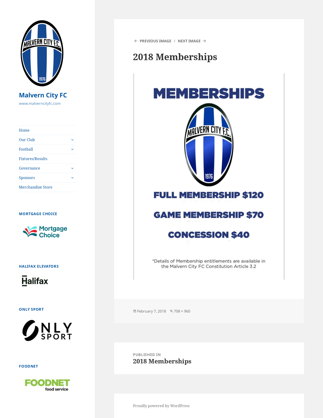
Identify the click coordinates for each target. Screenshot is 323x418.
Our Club (27, 139)
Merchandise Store (35, 187)
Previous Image (155, 40)
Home (24, 130)
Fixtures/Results (33, 158)
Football (26, 149)
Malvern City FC (43, 95)
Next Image (189, 40)
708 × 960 (182, 311)
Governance (29, 168)
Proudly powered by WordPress (161, 405)
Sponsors (27, 177)
